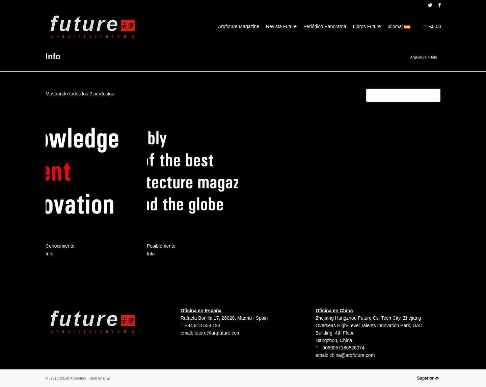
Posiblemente (161, 246)
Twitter (430, 5)
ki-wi (106, 378)
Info (49, 253)
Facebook (440, 5)
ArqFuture (418, 57)
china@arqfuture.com (352, 355)
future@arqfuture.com (217, 333)
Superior (428, 378)
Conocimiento (60, 246)
